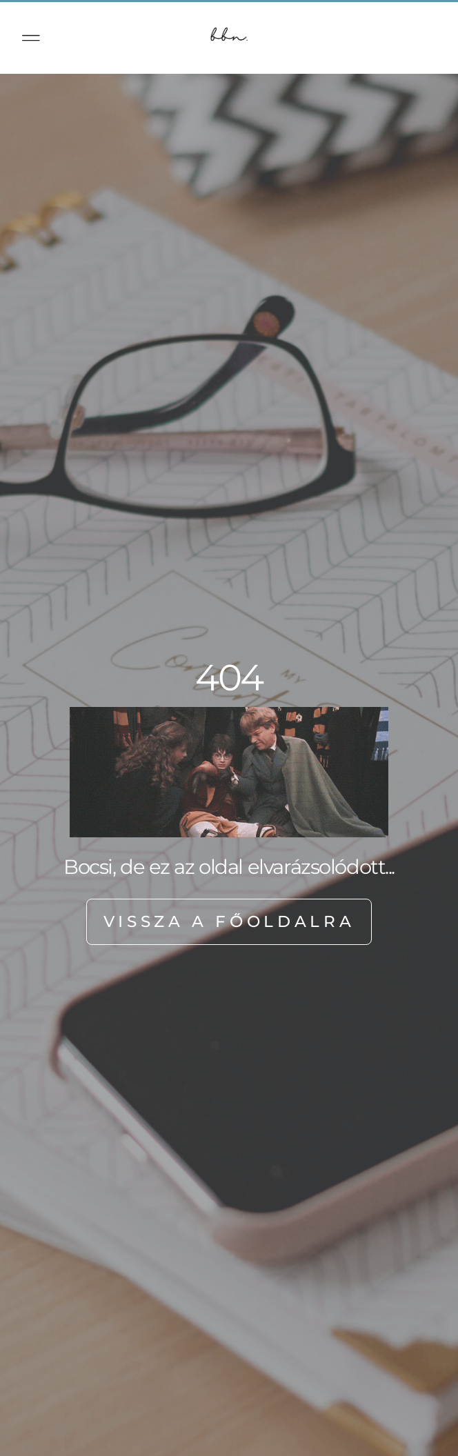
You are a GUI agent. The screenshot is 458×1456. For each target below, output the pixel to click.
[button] (31, 38)
